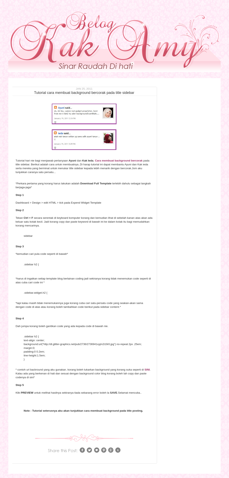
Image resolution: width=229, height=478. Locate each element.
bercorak (137, 160)
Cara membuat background (112, 160)
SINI (147, 369)
